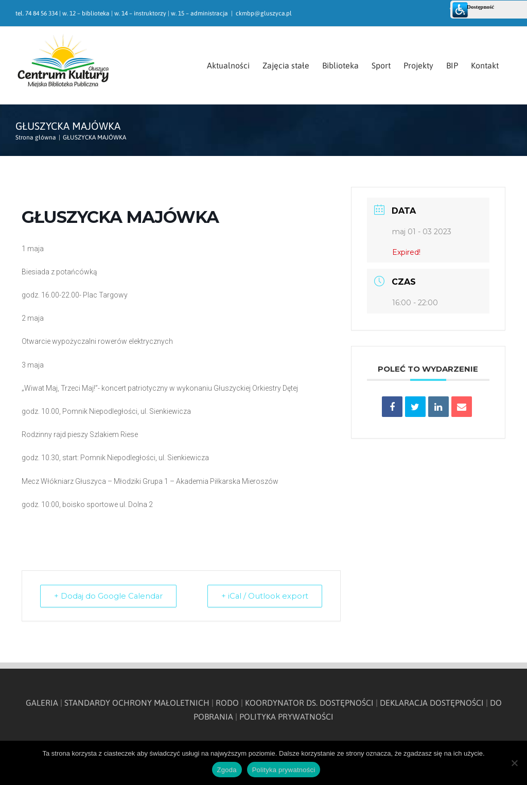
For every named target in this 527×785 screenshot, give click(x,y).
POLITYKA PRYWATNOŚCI (286, 716)
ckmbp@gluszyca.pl (264, 13)
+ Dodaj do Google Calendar (110, 596)
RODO (227, 702)
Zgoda (227, 770)
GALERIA (42, 702)
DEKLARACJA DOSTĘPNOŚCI (432, 702)
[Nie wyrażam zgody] (514, 763)
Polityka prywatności (283, 770)
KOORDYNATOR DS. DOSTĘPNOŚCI (309, 702)
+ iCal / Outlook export (263, 596)
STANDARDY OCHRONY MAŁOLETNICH (136, 702)
